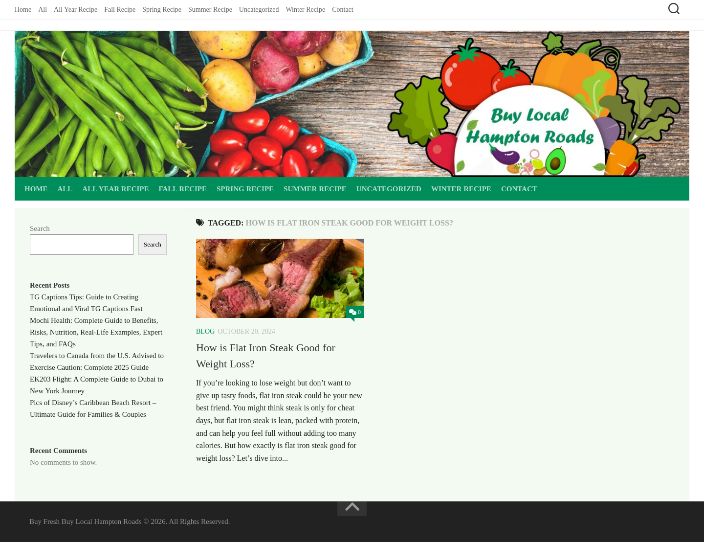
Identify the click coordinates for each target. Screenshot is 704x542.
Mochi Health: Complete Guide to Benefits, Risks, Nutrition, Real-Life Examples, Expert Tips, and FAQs (96, 332)
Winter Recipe (305, 9)
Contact (342, 9)
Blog (205, 331)
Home (23, 9)
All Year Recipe (75, 9)
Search (40, 228)
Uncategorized (259, 9)
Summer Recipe (210, 9)
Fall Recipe (119, 9)
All (42, 9)
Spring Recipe (161, 9)
